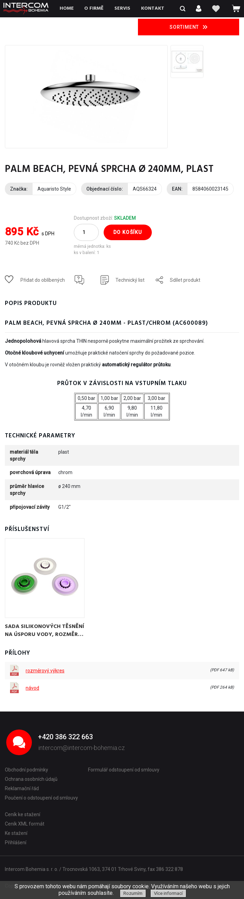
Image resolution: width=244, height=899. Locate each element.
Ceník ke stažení (22, 814)
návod (32, 688)
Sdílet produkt (185, 280)
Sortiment (188, 27)
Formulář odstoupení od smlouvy (123, 770)
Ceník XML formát (24, 824)
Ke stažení (16, 833)
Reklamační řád (22, 788)
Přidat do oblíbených (42, 280)
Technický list (130, 280)
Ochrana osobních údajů (31, 779)
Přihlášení (15, 842)
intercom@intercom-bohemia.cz (81, 747)
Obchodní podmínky (26, 770)
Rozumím (132, 893)
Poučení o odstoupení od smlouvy (41, 798)
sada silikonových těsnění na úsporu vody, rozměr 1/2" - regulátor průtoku (44, 630)
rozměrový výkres (45, 670)
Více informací (168, 893)
